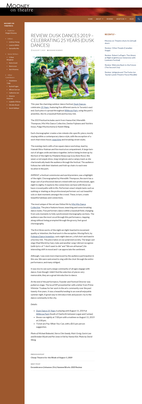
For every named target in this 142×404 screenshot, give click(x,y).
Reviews (110, 19)
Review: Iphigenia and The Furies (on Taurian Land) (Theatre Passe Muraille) (121, 73)
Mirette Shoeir (14, 105)
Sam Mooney (13, 69)
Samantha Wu (14, 48)
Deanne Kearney (56, 50)
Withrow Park (71, 110)
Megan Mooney (11, 33)
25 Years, (45, 107)
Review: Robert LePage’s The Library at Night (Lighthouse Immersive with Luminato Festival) (120, 57)
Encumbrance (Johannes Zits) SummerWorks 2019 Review (63, 365)
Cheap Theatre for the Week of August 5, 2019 (63, 356)
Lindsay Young (14, 42)
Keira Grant (13, 63)
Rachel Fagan (13, 86)
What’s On (120, 19)
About (98, 19)
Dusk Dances (80, 104)
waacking (56, 139)
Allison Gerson (14, 90)
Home (90, 19)
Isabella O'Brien (14, 102)
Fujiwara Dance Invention (42, 236)
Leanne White (14, 45)
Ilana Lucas (13, 66)
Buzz (132, 19)
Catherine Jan (14, 93)
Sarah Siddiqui (14, 108)
